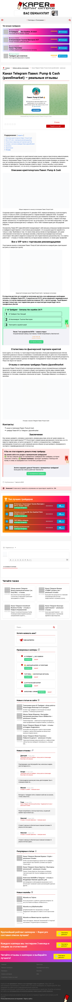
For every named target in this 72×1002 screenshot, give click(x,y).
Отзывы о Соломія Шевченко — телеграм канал (33, 819)
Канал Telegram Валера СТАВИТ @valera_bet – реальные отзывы (53, 589)
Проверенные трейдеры (37, 470)
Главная (3, 964)
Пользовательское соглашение (12, 998)
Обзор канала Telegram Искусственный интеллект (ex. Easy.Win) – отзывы (22, 589)
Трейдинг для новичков (18, 56)
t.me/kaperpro (29, 639)
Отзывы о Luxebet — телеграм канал (30, 788)
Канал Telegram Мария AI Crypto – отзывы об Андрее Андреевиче (38, 725)
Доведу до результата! (22, 525)
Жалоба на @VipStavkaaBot (32, 906)
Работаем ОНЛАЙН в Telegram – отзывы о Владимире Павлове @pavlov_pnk (38, 878)
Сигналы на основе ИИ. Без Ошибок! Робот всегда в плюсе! (29, 510)
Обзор (37, 658)
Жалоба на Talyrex (29, 897)
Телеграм (64, 32)
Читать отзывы (37, 338)
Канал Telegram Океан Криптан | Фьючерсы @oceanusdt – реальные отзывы (38, 867)
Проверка (4, 970)
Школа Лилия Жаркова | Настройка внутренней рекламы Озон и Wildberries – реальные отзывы (38, 715)
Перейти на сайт (60, 122)
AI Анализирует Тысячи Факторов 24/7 (24, 40)
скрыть (20, 132)
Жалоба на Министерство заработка (36, 917)
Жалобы (39, 970)
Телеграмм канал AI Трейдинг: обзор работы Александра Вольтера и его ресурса (39, 706)
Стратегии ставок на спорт (9, 976)
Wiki (37, 973)
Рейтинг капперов (6, 967)
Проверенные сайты (42, 967)
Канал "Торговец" (16, 48)
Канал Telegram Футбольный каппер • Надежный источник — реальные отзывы (36, 803)
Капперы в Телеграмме (36, 20)
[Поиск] (54, 625)
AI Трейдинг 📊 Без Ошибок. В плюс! (23, 32)
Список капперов (6, 973)
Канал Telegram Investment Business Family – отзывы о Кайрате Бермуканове (20, 606)
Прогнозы (39, 964)
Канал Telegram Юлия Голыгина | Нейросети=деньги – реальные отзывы (37, 736)
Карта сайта (28, 998)
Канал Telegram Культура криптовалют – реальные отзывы (54, 606)
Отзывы (47, 122)
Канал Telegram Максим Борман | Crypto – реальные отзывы (38, 856)
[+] (32, 558)
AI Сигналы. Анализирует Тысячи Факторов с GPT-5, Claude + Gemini (26, 501)
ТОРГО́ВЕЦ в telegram (21, 518)
